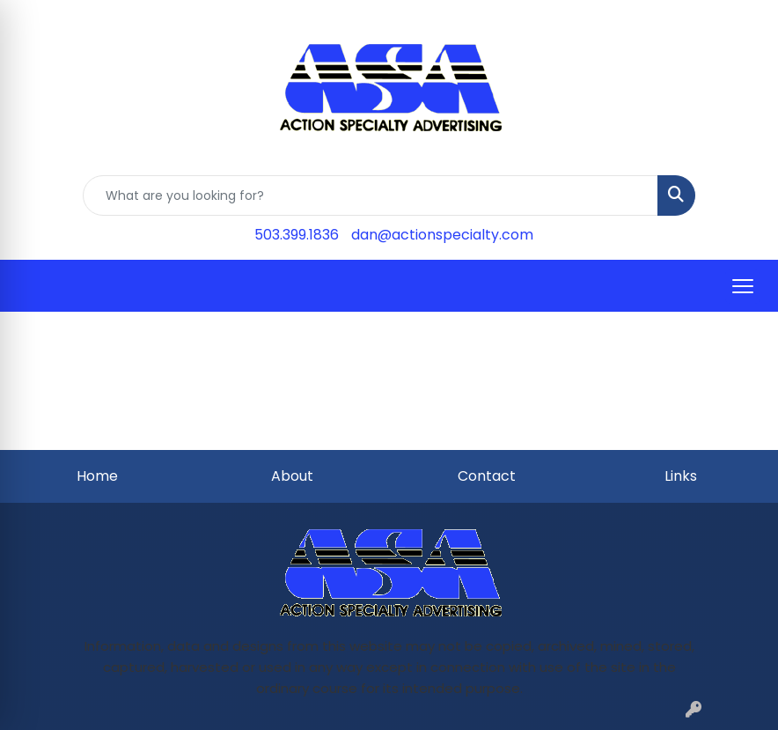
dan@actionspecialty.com (442, 235)
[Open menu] (742, 286)
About (292, 476)
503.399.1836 (296, 235)
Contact (487, 476)
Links (680, 476)
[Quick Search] (370, 195)
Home (97, 476)
